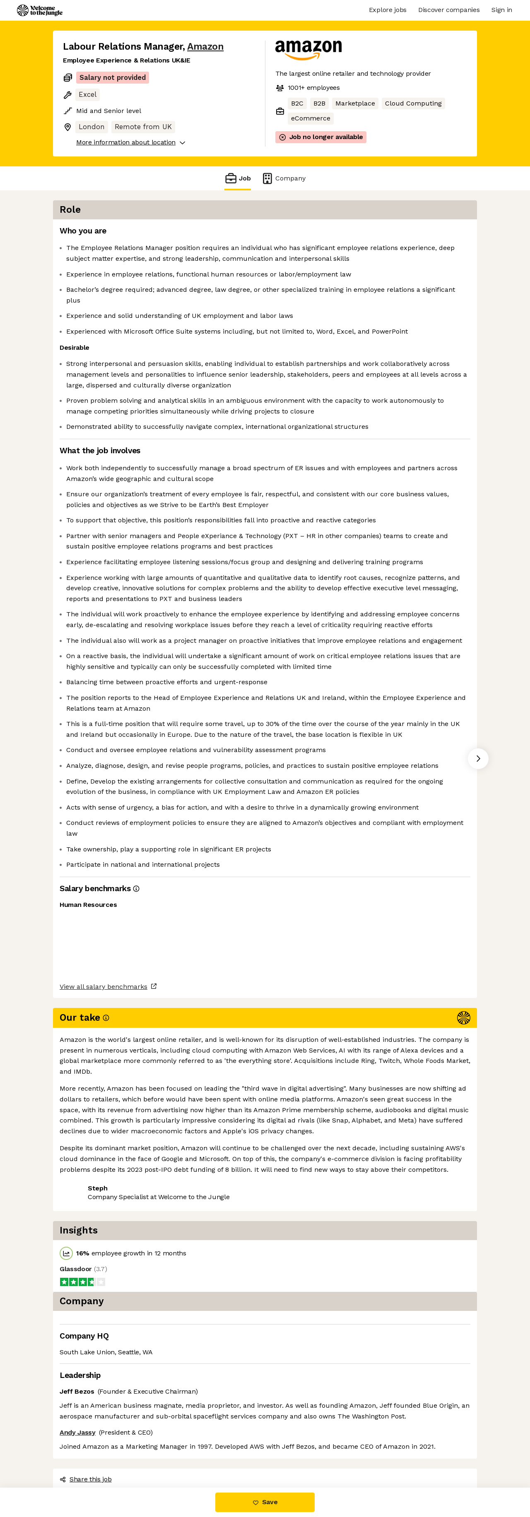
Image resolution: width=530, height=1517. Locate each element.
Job (237, 178)
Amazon (205, 46)
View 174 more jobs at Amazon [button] (170, 1453)
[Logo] (40, 10)
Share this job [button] (86, 1453)
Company (283, 178)
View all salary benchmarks (103, 1421)
